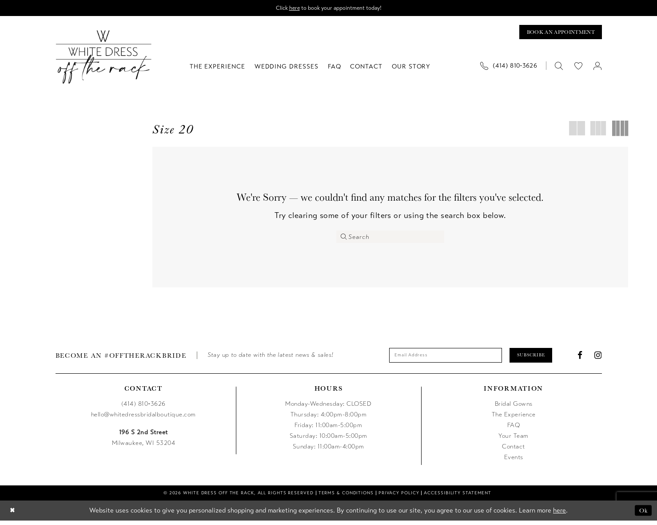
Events (513, 461)
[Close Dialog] (13, 514)
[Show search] (559, 68)
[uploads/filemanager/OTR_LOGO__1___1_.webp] (104, 59)
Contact (513, 450)
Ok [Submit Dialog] (642, 514)
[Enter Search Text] (390, 239)
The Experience (514, 418)
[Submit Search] (344, 239)
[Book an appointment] (556, 33)
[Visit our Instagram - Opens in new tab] (598, 359)
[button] (597, 68)
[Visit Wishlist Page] (578, 68)
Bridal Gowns (514, 408)
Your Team (513, 440)
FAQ (513, 429)
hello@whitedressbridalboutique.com (143, 418)
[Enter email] (442, 359)
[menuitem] (512, 68)
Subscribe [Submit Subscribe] (537, 358)
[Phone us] (509, 68)
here (291, 8)
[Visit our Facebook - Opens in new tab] (580, 359)
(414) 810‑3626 (143, 408)
